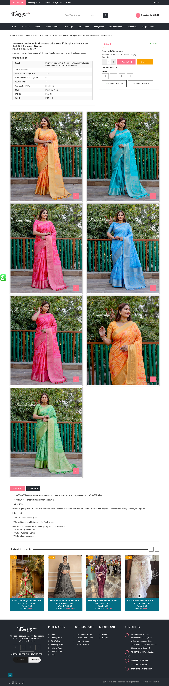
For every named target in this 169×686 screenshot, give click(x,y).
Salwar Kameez (116, 27)
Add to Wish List (110, 68)
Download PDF (140, 83)
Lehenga (69, 27)
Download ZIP (114, 83)
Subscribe (34, 660)
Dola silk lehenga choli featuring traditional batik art (37, 600)
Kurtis (38, 27)
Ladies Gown (83, 27)
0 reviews (106, 51)
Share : (105, 71)
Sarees (26, 27)
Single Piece (148, 27)
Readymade (99, 27)
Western (132, 27)
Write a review (117, 51)
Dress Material (53, 27)
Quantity (105, 57)
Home (14, 27)
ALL (92, 15)
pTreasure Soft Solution (149, 682)
